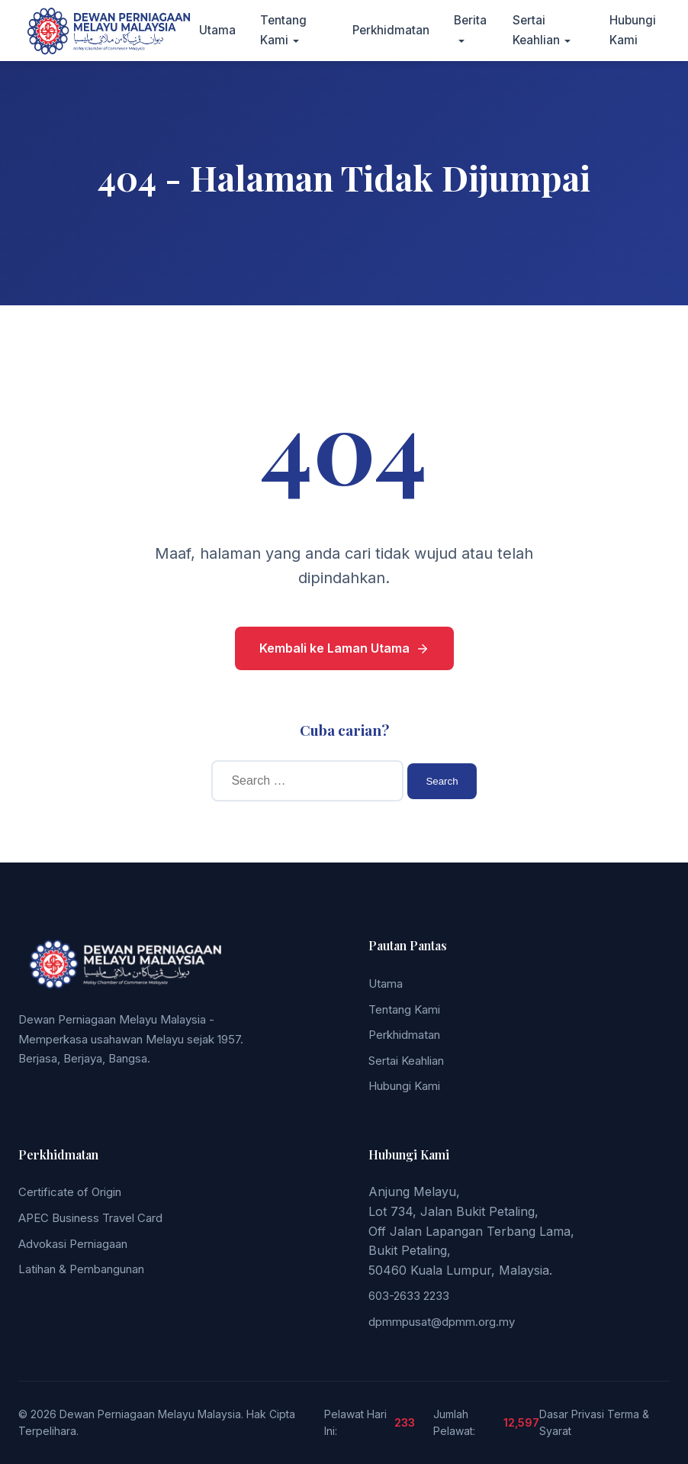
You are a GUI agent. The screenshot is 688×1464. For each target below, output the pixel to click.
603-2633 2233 (408, 1295)
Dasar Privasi (571, 1414)
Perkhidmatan (390, 30)
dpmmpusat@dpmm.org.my (441, 1321)
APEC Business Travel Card (90, 1218)
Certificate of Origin (69, 1192)
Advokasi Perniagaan (72, 1244)
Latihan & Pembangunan (81, 1269)
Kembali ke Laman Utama (344, 648)
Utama (217, 30)
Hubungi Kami (404, 1086)
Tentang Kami (404, 1009)
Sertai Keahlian (406, 1060)
